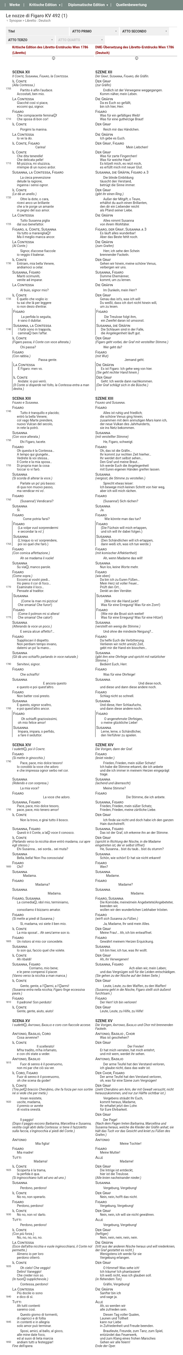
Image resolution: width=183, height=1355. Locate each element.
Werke (14, 5)
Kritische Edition (43, 5)
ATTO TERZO (17, 40)
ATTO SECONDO (134, 31)
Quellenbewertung (131, 5)
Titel (11, 31)
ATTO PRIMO (82, 31)
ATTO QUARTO (69, 40)
